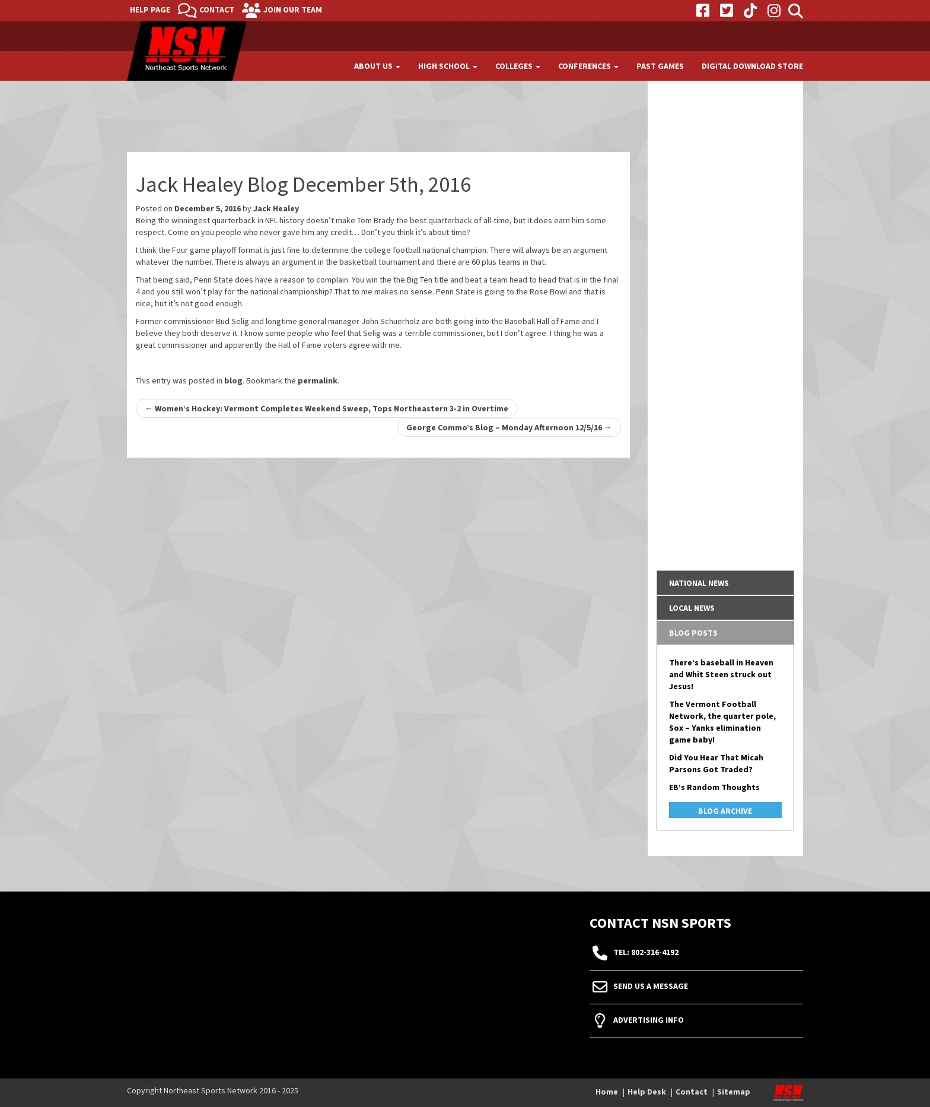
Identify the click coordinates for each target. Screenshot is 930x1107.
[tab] (725, 583)
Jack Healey (276, 208)
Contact (216, 9)
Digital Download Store (752, 66)
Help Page (150, 9)
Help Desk (647, 1091)
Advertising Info (648, 1020)
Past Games (660, 66)
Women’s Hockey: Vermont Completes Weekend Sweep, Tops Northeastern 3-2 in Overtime (326, 408)
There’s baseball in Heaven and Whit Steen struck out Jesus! (721, 674)
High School (447, 66)
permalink (317, 380)
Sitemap (733, 1091)
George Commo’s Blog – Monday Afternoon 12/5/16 (509, 427)
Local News (692, 607)
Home (606, 1091)
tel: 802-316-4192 (646, 952)
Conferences (588, 66)
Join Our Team (292, 9)
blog (233, 380)
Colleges (517, 66)
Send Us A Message (650, 986)
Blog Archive (725, 810)
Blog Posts (693, 632)
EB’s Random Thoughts (714, 787)
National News (699, 583)
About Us (377, 66)
